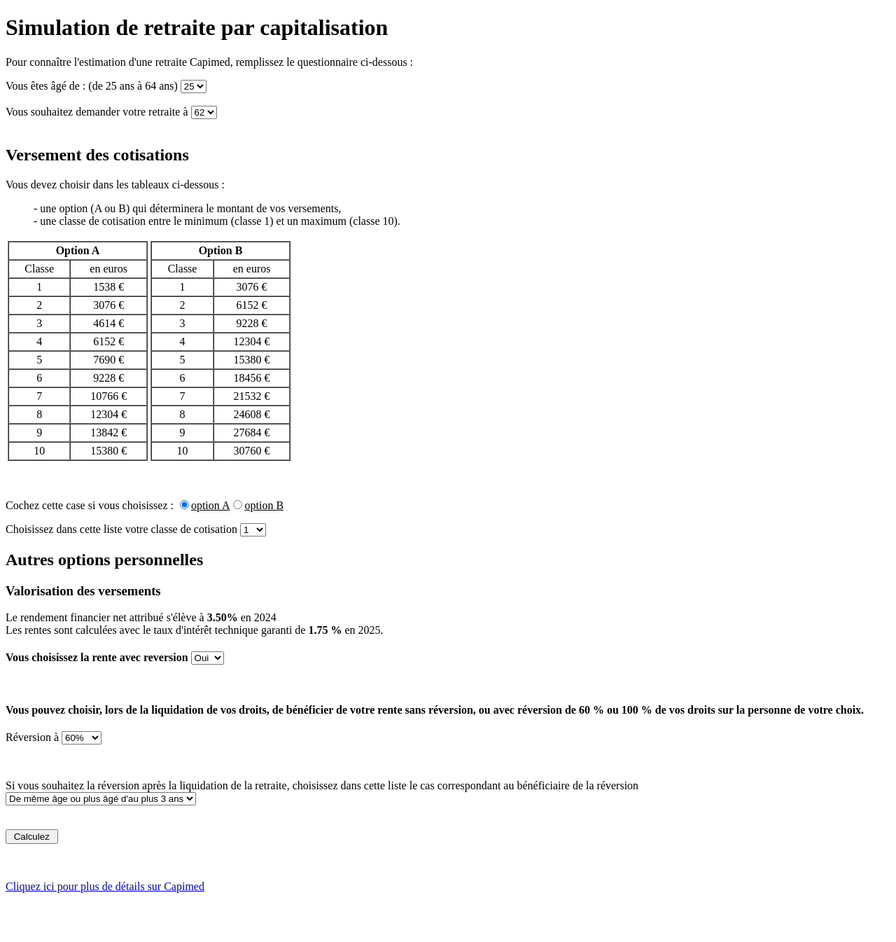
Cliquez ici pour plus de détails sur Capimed (105, 886)
